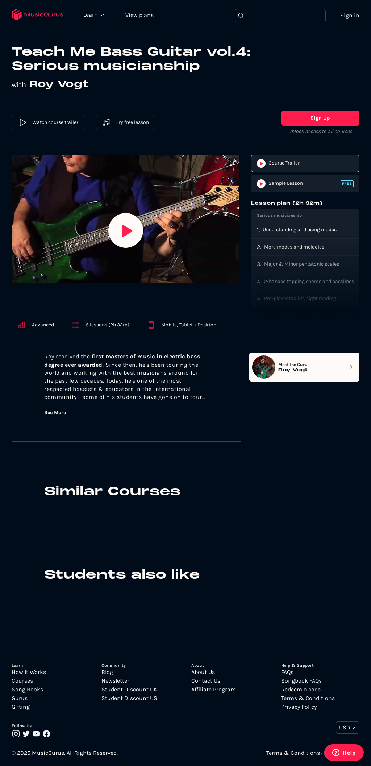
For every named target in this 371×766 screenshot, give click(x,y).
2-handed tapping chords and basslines (309, 281)
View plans (139, 15)
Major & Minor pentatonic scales (301, 264)
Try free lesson (125, 122)
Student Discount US (129, 698)
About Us (203, 672)
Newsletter (115, 681)
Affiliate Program (213, 689)
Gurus (20, 698)
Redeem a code (301, 689)
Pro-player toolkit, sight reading (300, 298)
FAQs (287, 672)
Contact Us (205, 681)
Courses (22, 681)
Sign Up (320, 118)
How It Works (29, 672)
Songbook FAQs (301, 681)
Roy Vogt (58, 84)
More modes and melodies (294, 247)
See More (55, 412)
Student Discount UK (129, 689)
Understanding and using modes (300, 229)
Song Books (27, 689)
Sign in (349, 15)
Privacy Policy (299, 707)
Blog (107, 672)
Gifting (21, 707)
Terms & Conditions (308, 698)
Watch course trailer (48, 122)
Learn (91, 14)
